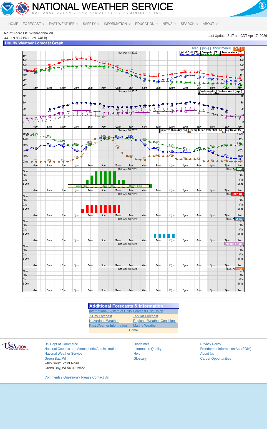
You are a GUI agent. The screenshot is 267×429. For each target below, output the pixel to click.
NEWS (169, 24)
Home (133, 330)
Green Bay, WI (55, 359)
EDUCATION (146, 24)
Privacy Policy (210, 344)
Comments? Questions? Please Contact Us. (77, 377)
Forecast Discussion (148, 311)
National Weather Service (63, 354)
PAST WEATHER (63, 24)
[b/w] (205, 48)
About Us (207, 354)
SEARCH (189, 24)
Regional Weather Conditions (155, 321)
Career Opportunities (215, 359)
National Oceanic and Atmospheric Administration (80, 349)
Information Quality (148, 349)
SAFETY (91, 24)
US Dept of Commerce (61, 344)
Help (137, 354)
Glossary (140, 359)
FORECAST (33, 24)
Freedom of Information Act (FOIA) (225, 349)
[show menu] (221, 48)
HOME (13, 24)
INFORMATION (117, 24)
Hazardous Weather (104, 321)
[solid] (195, 48)
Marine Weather (145, 326)
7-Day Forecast (100, 316)
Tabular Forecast (145, 316)
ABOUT (210, 24)
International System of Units (110, 311)
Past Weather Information (108, 326)
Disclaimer (141, 344)
